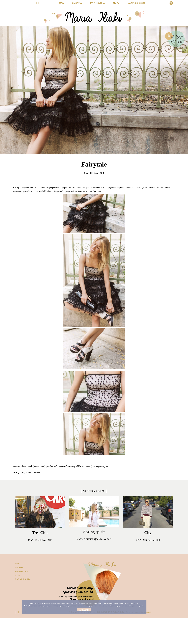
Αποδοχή (78, 610)
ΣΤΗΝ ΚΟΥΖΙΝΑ (98, 3)
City (148, 532)
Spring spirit (94, 531)
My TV (17, 575)
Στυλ (84, 173)
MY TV (115, 3)
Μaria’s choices (134, 3)
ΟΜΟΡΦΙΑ (79, 3)
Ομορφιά (18, 567)
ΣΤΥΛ (65, 3)
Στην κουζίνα (21, 571)
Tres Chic (40, 532)
